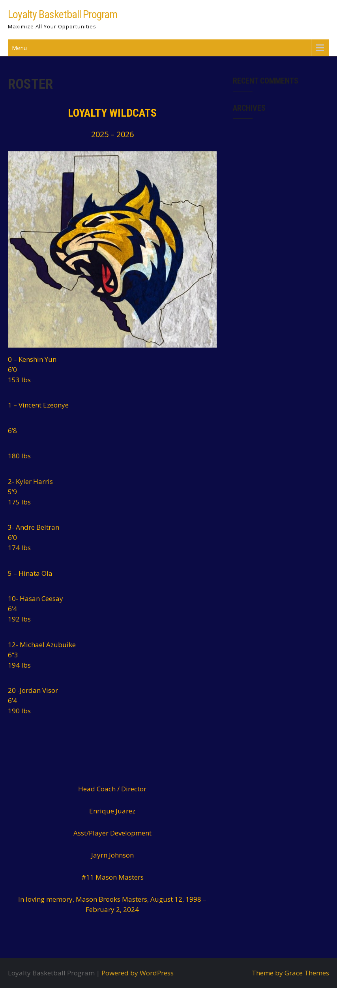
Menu (19, 48)
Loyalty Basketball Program (62, 14)
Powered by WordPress (137, 972)
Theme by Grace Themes (290, 972)
